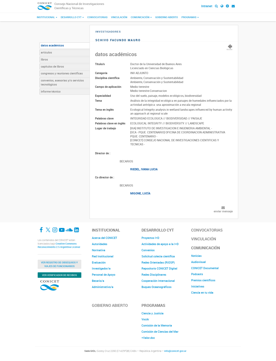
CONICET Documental (205, 268)
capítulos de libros (52, 66)
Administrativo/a (102, 287)
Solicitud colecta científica (158, 256)
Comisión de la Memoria (157, 325)
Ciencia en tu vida (202, 292)
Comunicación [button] (141, 17)
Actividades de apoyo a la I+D (160, 244)
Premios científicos (203, 280)
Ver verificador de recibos (59, 275)
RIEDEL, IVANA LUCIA (144, 169)
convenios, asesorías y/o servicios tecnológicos (62, 82)
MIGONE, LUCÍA (140, 193)
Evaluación (99, 262)
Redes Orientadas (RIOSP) (158, 262)
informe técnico (51, 91)
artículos (46, 52)
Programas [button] (190, 17)
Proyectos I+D (150, 238)
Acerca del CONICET (104, 238)
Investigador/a (101, 268)
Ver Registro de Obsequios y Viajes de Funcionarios (59, 264)
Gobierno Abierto (166, 17)
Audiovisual (198, 262)
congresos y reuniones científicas (62, 73)
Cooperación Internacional (158, 281)
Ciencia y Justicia (153, 313)
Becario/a (98, 281)
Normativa (98, 250)
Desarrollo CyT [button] (72, 17)
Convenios (148, 250)
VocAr (145, 319)
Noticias (196, 256)
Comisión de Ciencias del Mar (160, 332)
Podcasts (197, 274)
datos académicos (52, 45)
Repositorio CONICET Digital (159, 268)
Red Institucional (102, 256)
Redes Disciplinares (154, 275)
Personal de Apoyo (103, 275)
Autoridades (99, 244)
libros (44, 59)
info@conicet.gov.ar (175, 351)
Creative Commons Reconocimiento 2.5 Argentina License (59, 245)
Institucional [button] (47, 17)
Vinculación (119, 17)
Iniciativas (197, 286)
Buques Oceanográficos (156, 287)
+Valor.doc (148, 338)
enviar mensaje (223, 211)
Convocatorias (97, 17)
